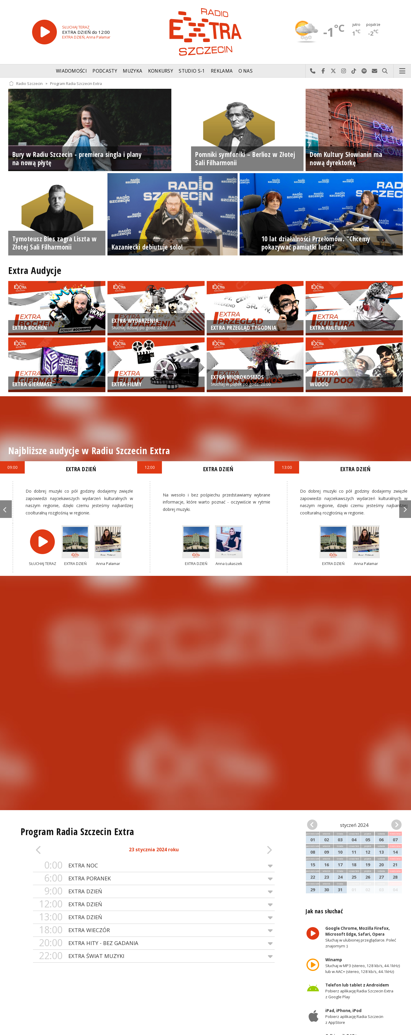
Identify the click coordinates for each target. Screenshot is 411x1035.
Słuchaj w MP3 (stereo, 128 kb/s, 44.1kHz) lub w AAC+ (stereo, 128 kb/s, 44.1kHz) (362, 965)
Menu (402, 71)
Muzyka (132, 71)
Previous (6, 509)
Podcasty (104, 71)
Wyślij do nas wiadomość (374, 71)
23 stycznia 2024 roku (154, 850)
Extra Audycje (34, 270)
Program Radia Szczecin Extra (76, 83)
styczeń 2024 (354, 825)
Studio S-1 (192, 71)
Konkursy (160, 71)
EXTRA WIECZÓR (154, 930)
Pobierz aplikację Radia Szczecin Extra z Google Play (359, 990)
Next (405, 509)
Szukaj (385, 71)
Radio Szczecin (25, 83)
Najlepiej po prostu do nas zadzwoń (313, 71)
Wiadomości (71, 71)
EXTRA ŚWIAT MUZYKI (154, 956)
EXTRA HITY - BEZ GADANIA (154, 943)
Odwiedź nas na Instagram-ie (344, 71)
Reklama (222, 71)
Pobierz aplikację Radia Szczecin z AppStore (354, 1016)
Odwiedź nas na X (333, 71)
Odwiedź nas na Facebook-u (323, 71)
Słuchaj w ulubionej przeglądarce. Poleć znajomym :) (360, 937)
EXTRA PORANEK (154, 878)
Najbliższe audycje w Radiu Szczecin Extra (89, 450)
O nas (245, 71)
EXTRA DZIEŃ (154, 891)
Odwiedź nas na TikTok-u (354, 71)
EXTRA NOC (154, 865)
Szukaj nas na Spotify (364, 71)
